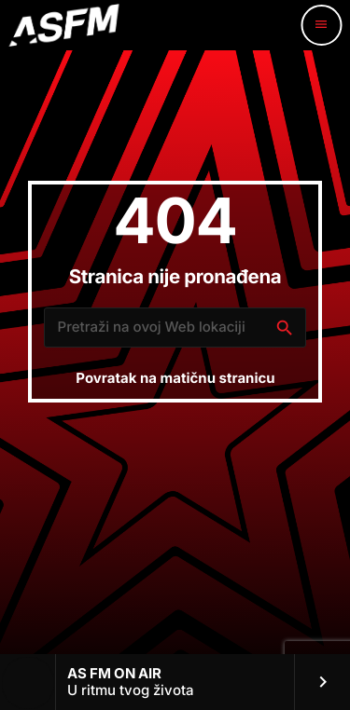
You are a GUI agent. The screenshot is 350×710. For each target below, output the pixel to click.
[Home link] (63, 25)
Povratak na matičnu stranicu (175, 378)
